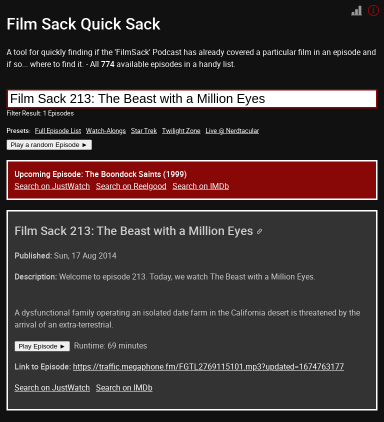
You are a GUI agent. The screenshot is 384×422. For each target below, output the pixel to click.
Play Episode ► (42, 346)
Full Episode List (58, 130)
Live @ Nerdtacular (232, 130)
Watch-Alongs (106, 130)
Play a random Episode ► (49, 144)
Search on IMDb (200, 186)
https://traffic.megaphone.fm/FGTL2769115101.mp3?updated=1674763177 (208, 366)
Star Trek (144, 130)
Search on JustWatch (52, 186)
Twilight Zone (181, 130)
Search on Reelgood (131, 186)
